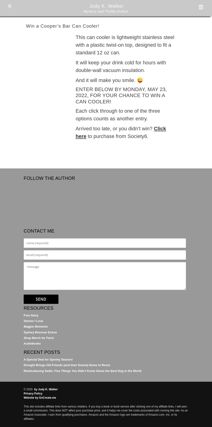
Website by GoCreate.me (40, 397)
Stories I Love (33, 321)
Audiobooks (32, 343)
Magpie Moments (36, 326)
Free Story (31, 315)
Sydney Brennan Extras (40, 332)
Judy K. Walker (106, 5)
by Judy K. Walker (46, 389)
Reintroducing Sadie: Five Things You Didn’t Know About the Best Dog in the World (82, 371)
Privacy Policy (33, 393)
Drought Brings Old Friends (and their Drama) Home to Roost (67, 365)
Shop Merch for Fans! (39, 338)
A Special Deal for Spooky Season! (48, 359)
